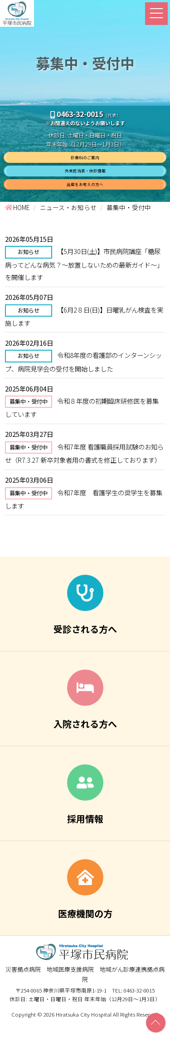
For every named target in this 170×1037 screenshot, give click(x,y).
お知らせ (28, 267)
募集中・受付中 (29, 416)
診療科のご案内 (85, 160)
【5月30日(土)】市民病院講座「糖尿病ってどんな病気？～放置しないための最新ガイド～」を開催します (84, 279)
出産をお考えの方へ (85, 197)
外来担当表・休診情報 (85, 178)
